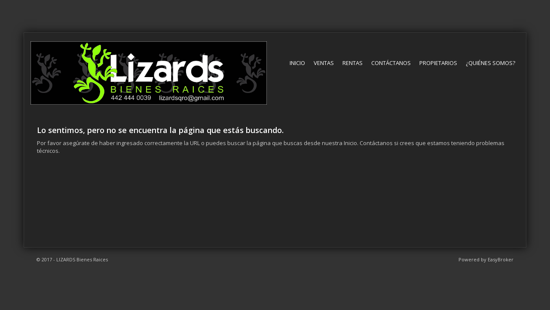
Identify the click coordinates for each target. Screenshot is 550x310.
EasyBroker (500, 259)
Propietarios (438, 63)
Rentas (352, 63)
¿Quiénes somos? (490, 63)
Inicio (297, 63)
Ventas (324, 63)
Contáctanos (391, 63)
